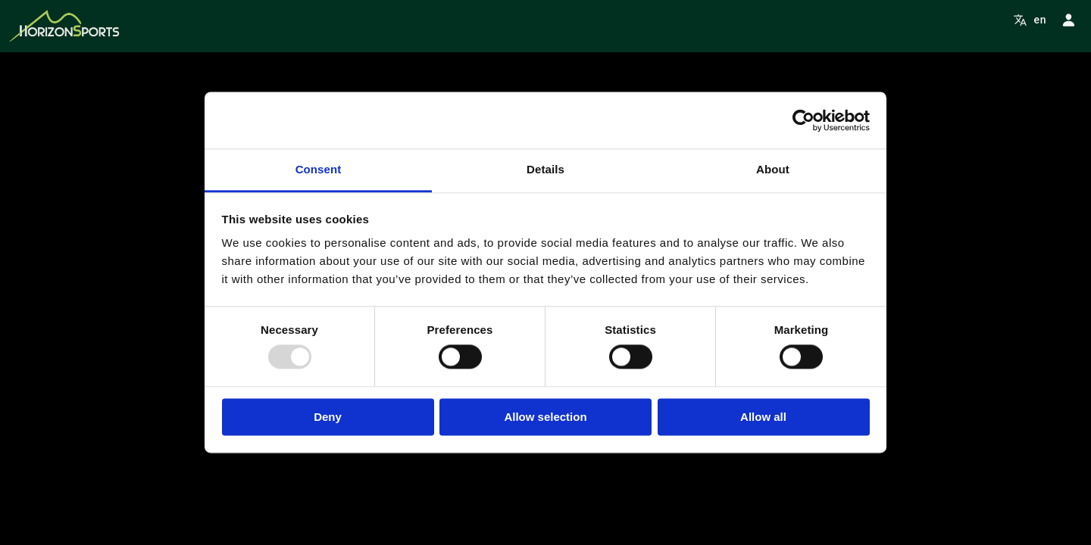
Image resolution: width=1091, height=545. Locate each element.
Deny (328, 416)
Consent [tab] (318, 169)
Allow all (763, 416)
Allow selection (545, 416)
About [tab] (772, 169)
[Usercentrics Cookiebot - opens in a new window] (803, 120)
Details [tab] (545, 169)
